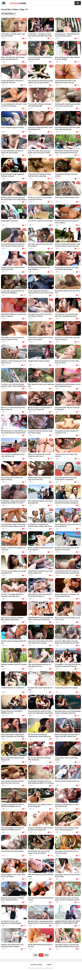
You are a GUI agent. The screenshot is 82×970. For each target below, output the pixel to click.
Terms (49, 964)
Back (35, 955)
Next (46, 955)
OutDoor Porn (39, 968)
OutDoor (18, 3)
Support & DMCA (36, 964)
